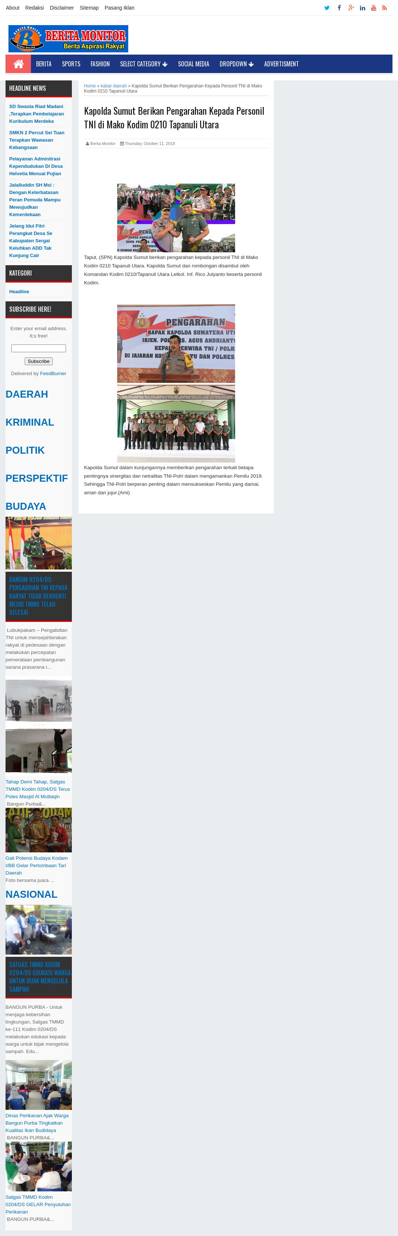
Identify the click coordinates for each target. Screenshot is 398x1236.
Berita (44, 63)
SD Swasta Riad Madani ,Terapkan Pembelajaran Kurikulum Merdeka (36, 114)
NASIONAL (31, 894)
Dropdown (237, 63)
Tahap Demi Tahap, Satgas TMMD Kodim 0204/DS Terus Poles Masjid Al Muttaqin (38, 789)
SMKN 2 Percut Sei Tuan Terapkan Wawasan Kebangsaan (36, 140)
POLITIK (25, 450)
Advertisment (281, 63)
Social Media (193, 63)
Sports (71, 63)
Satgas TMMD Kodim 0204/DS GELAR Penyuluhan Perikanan (38, 1204)
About (13, 8)
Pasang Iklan (120, 8)
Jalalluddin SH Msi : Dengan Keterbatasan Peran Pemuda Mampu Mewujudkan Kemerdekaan (34, 199)
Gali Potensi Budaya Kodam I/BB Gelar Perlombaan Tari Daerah (37, 865)
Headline (19, 291)
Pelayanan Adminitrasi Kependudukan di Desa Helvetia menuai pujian (36, 166)
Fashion (100, 63)
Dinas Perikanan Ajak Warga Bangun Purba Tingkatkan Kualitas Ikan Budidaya (37, 1123)
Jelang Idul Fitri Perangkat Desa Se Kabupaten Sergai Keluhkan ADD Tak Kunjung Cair (30, 240)
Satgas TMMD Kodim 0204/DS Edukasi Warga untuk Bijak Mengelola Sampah (40, 977)
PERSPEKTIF (37, 478)
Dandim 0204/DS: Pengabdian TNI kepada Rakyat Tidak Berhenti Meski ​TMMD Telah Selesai (38, 596)
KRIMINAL (30, 422)
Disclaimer (62, 8)
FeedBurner (53, 373)
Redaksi (34, 8)
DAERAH (27, 394)
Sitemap (89, 8)
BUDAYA (26, 506)
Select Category (144, 63)
